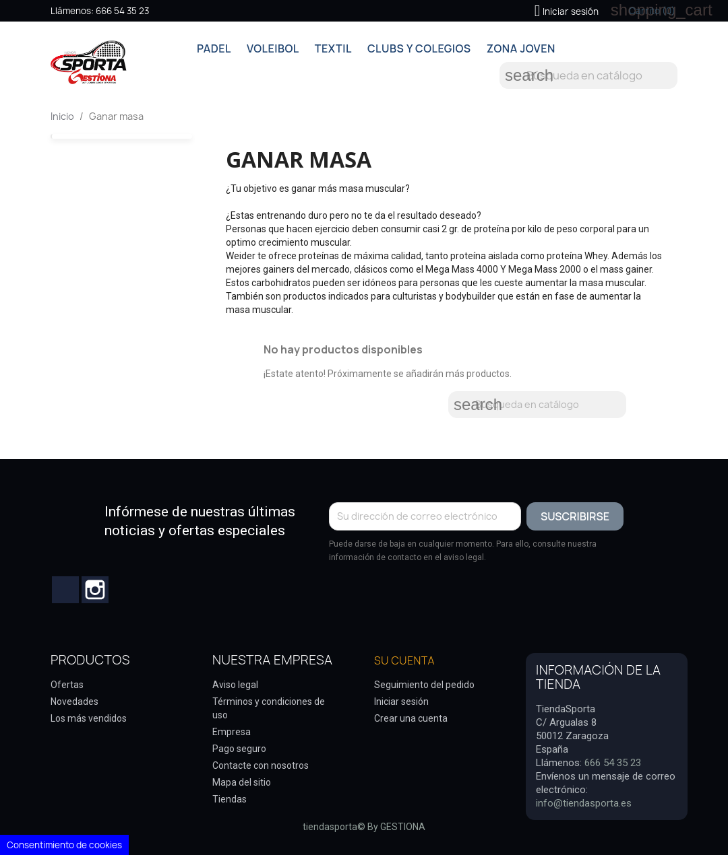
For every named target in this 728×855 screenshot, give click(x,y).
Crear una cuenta (411, 718)
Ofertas (67, 684)
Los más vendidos (89, 718)
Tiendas (229, 799)
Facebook (65, 589)
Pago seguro (239, 748)
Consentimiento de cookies (64, 845)
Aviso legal (235, 684)
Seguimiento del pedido (424, 684)
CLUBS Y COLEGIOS (419, 48)
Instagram (95, 589)
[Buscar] (588, 75)
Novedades (74, 701)
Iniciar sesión (401, 701)
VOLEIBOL (273, 48)
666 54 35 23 (122, 11)
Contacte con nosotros (260, 765)
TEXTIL (333, 48)
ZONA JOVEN (521, 48)
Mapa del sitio (241, 782)
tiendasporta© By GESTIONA (364, 826)
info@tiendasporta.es (584, 803)
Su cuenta (404, 660)
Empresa (231, 731)
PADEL (214, 48)
